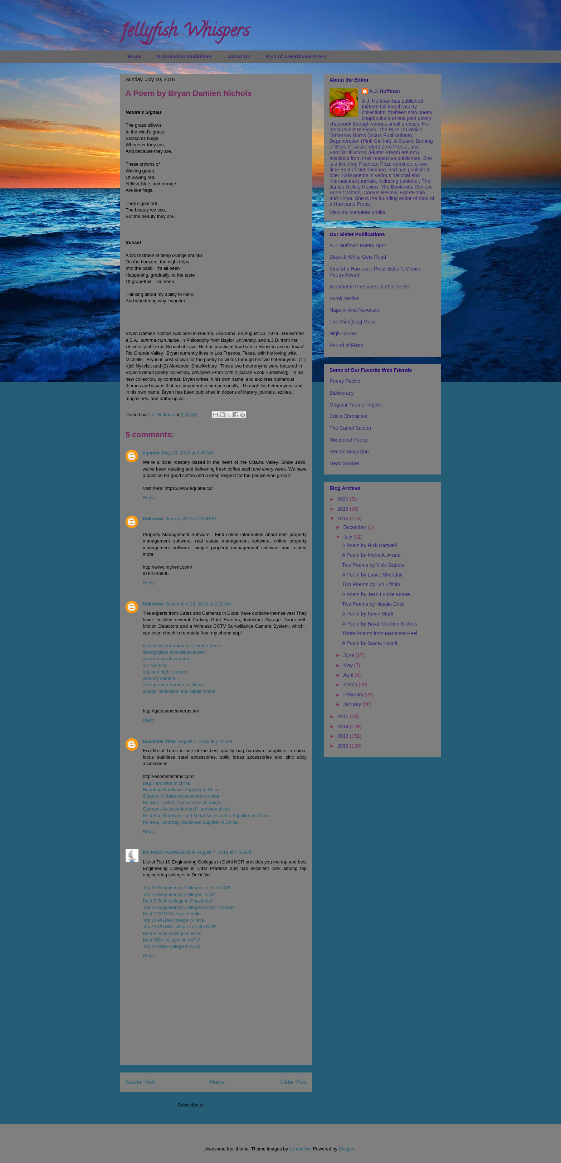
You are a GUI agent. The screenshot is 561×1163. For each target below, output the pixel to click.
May (348, 665)
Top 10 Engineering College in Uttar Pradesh (189, 907)
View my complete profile (357, 212)
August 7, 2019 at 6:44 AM (205, 741)
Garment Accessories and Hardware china (186, 809)
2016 (343, 518)
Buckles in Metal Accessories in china (181, 802)
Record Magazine (349, 451)
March (350, 684)
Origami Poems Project (355, 405)
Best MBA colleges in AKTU (171, 940)
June (349, 655)
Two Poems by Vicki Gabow (373, 565)
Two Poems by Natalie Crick (373, 604)
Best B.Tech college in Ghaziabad (177, 901)
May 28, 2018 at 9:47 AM (187, 453)
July (348, 537)
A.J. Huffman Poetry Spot (358, 245)
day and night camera (165, 672)
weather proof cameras (166, 658)
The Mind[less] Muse (353, 322)
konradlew (300, 1149)
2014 (343, 726)
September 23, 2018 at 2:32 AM (198, 604)
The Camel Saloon (350, 428)
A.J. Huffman (384, 91)
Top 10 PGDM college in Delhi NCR (179, 926)
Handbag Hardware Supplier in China (181, 789)
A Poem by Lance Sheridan (372, 575)
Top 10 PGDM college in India (173, 920)
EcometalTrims (159, 741)
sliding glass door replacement (174, 652)
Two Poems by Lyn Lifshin (371, 584)
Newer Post (140, 1082)
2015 (343, 716)
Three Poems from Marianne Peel (379, 633)
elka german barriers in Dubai (173, 684)
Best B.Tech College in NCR (172, 933)
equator (151, 453)
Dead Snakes (345, 463)
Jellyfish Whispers (184, 33)
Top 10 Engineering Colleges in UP (179, 894)
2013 (343, 736)
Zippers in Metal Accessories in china (181, 796)
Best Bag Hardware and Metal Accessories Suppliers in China (206, 815)
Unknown (153, 518)
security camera (159, 678)
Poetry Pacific (345, 381)
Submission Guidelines (185, 56)
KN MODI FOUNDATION (169, 852)
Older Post (293, 1082)
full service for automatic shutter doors (182, 645)
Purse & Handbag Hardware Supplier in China (190, 822)
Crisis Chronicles (348, 416)
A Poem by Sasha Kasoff (369, 643)
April (349, 675)
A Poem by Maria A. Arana (371, 555)
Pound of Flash (346, 345)
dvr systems (155, 665)
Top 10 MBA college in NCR (171, 946)
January (352, 704)
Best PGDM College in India (172, 913)
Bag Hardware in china (166, 783)
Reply (149, 497)
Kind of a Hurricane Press (296, 56)
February (354, 694)
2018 (343, 509)
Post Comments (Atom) (230, 1105)
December (355, 527)
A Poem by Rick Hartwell (369, 545)
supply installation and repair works (179, 691)
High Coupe (343, 333)
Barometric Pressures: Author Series (370, 286)
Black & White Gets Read (358, 257)
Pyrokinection (345, 298)
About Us (239, 56)
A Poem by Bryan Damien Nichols (379, 624)
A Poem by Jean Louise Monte (376, 594)
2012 (343, 746)
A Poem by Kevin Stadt (367, 614)
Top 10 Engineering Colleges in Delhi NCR (186, 887)
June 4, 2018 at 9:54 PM (191, 518)
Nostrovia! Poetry (349, 440)
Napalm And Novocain (354, 310)
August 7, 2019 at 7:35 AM (224, 852)
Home (135, 56)
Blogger (347, 1149)
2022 (343, 499)
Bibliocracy (342, 393)
